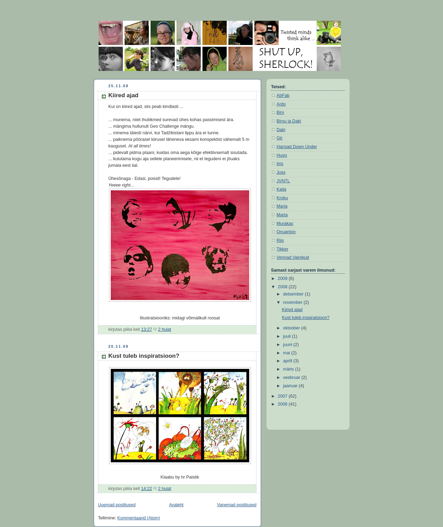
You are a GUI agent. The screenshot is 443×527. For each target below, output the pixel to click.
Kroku (282, 198)
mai (287, 353)
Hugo (282, 155)
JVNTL (283, 181)
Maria (282, 206)
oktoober (292, 328)
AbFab (283, 95)
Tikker (282, 249)
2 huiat (164, 329)
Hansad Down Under (297, 146)
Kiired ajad (123, 95)
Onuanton (286, 231)
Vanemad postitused (236, 504)
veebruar (292, 377)
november (293, 302)
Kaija (281, 189)
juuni (288, 344)
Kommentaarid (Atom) (138, 518)
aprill (288, 360)
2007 (283, 396)
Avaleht (176, 504)
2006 (283, 404)
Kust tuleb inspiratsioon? (143, 356)
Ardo (281, 104)
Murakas (285, 223)
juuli (287, 336)
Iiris (280, 163)
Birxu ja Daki (289, 121)
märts (289, 369)
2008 (283, 286)
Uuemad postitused (117, 504)
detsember (294, 294)
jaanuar (291, 385)
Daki (281, 129)
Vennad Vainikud (293, 257)
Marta (282, 214)
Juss (281, 172)
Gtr (280, 138)
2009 (283, 278)
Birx (280, 112)
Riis (280, 240)
